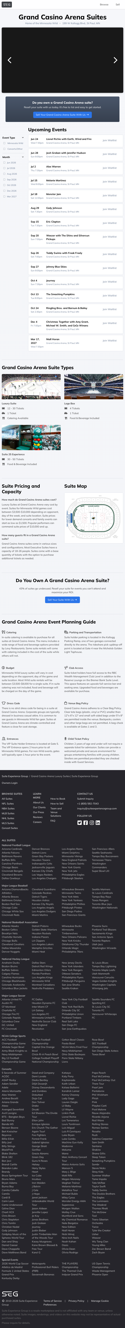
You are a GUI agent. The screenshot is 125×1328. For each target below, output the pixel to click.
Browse (104, 4)
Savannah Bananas (43, 1274)
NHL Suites (8, 818)
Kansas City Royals (43, 903)
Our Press (38, 812)
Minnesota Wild (49, 23)
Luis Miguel (68, 1127)
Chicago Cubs (9, 907)
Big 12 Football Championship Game (14, 1059)
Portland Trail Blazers (104, 929)
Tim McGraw (99, 1212)
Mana (65, 1153)
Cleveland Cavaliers (13, 944)
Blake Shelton (9, 1153)
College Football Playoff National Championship (45, 1059)
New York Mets (70, 896)
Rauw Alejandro (101, 1113)
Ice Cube (37, 1175)
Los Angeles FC (40, 1013)
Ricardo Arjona (100, 1116)
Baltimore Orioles (11, 900)
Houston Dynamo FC (43, 1003)
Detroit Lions (39, 852)
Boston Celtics (10, 929)
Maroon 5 (67, 1168)
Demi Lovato (39, 1076)
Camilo (6, 1193)
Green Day (38, 1157)
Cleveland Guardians (44, 889)
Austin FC (7, 1003)
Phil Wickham (100, 1094)
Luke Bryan (68, 1135)
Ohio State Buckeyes (73, 1054)
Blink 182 (7, 1157)
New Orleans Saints (73, 863)
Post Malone (99, 1109)
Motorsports (38, 1263)
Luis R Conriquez (71, 1131)
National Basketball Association (20, 922)
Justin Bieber (39, 1230)
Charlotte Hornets (12, 936)
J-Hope (36, 1193)
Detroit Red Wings (42, 966)
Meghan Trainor (71, 1182)
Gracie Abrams (40, 1153)
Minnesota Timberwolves (70, 931)
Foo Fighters (39, 1135)
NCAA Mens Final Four (74, 1047)
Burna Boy (8, 1186)
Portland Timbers (71, 1017)
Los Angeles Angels (43, 907)
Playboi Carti (99, 1105)
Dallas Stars (38, 962)
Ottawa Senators (71, 973)
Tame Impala (99, 1179)
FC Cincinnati (9, 1028)
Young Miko (98, 1245)
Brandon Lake (10, 1168)
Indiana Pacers (40, 936)
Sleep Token (99, 1157)
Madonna (67, 1146)
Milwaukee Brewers (73, 889)
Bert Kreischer (9, 1131)
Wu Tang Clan (100, 1241)
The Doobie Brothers (103, 1193)
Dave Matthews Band (14, 1252)
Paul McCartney (101, 1076)
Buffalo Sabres (10, 969)
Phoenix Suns (99, 925)
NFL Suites (8, 803)
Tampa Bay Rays (101, 896)
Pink (94, 1101)
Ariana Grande (10, 1101)
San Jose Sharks (71, 984)
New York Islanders (72, 966)
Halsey (36, 1164)
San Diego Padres (72, 911)
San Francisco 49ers (103, 848)
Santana (97, 1146)
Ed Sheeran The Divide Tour (44, 1114)
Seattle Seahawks (102, 852)
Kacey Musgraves (42, 1241)
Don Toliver (38, 1101)
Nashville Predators (43, 988)
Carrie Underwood (12, 1204)
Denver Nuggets (11, 951)
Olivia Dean (68, 1248)
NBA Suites (8, 808)
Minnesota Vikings (72, 856)
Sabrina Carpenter (102, 1138)
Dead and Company (43, 1072)
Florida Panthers (41, 973)
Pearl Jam (97, 1087)
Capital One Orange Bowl (43, 1048)
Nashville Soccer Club (44, 1021)
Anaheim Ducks (11, 962)
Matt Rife (67, 1175)
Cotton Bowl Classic (73, 1039)
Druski (35, 1109)
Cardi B (6, 1197)
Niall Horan (68, 1230)
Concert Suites (10, 828)
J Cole (35, 1190)
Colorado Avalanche (13, 984)
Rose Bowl (98, 1039)
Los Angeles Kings (42, 977)
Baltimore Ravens (12, 856)
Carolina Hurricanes (13, 977)
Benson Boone (10, 1127)
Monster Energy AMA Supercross (74, 1203)
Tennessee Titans (101, 859)
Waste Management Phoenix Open (103, 1272)
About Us (38, 802)
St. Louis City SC (101, 1006)
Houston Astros (40, 900)
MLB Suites (8, 813)
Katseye (66, 1072)
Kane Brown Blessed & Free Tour (44, 1247)
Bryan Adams (9, 1182)
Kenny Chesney (70, 1094)
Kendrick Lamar (70, 1091)
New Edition (69, 1226)
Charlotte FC (9, 1010)
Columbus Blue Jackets (14, 988)
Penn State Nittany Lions (72, 1059)
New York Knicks (71, 940)
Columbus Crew (11, 1021)
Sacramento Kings (102, 933)
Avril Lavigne (9, 1113)
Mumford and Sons (72, 1215)
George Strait (39, 1146)
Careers (37, 822)
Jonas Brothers (40, 1219)
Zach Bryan (98, 1252)
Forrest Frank (39, 1138)
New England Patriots (74, 859)
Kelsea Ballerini (70, 1087)
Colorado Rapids (11, 1017)
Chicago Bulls (9, 940)
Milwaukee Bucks (72, 925)
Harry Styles (38, 1168)
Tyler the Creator (101, 1230)
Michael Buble (70, 1193)
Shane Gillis (98, 1153)
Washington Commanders (99, 865)
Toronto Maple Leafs (103, 969)
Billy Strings (8, 1146)
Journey (36, 1226)
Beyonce (6, 1135)
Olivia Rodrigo (70, 1252)
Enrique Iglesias (41, 1123)
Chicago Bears (10, 867)
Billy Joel (7, 1142)
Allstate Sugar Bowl (13, 1047)
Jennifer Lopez (40, 1212)
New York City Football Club (75, 1001)
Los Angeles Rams (72, 848)
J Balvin (36, 1186)
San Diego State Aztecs (105, 1050)
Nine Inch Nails (70, 1237)
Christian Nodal (10, 1226)
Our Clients (39, 807)
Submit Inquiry (85, 798)
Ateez (5, 1105)
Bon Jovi (6, 1160)
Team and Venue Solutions (56, 812)
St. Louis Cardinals (102, 892)
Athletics (7, 892)
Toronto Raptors (101, 940)
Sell (118, 4)
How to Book (57, 798)
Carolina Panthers (12, 863)
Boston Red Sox (11, 903)
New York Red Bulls (73, 1006)
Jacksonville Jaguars (43, 867)
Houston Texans (41, 859)
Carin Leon (8, 1201)
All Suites (7, 798)
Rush (95, 1135)
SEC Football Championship (100, 1045)
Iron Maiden (38, 1182)
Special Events (10, 1259)
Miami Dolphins (71, 852)
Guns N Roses (40, 1160)
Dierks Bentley (40, 1079)
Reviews (37, 817)
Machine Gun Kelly (72, 1142)
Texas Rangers (100, 900)
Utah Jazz (97, 944)
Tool (94, 1215)
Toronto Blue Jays (102, 903)
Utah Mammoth (101, 973)
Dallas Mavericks (11, 947)
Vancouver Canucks (103, 977)
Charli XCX (8, 1212)
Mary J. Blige (69, 1171)
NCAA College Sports (14, 1035)
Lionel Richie (69, 1116)
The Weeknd (99, 1204)
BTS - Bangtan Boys (13, 1116)
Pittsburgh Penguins (73, 981)
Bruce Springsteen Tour (15, 1175)
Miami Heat (38, 951)
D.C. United (8, 1025)
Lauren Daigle (70, 1101)
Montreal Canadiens (43, 984)
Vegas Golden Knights (104, 981)
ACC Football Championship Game (14, 1041)
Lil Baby (66, 1105)
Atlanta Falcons (11, 852)
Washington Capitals (104, 984)
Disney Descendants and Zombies (43, 1089)
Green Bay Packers (42, 856)
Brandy (6, 1171)
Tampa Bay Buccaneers (105, 856)
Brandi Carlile (9, 1164)
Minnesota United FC (44, 1017)
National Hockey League (15, 958)
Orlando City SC (71, 1010)
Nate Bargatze (70, 1223)
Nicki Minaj (68, 1234)
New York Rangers (72, 969)
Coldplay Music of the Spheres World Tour (14, 1235)
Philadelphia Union (73, 1013)
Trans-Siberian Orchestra (100, 1221)
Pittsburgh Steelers (72, 878)
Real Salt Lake (70, 1021)
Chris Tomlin (9, 1223)
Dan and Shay (10, 1241)
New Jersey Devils (72, 962)
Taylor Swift (98, 1186)
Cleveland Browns (12, 874)
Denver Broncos (41, 848)
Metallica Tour (70, 1190)
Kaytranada (68, 1079)
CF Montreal (8, 1006)
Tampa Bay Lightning (104, 966)
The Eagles (98, 1197)
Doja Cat (37, 1098)
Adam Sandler (10, 1083)
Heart (35, 1171)
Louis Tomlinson (71, 1123)
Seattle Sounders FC (103, 999)
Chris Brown (9, 1215)
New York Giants (71, 867)
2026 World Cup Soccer (15, 1263)
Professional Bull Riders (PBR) (45, 1269)
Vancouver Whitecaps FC (104, 1015)
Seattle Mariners (101, 889)
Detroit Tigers (39, 896)
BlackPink (7, 1149)
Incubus (36, 1179)
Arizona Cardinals (12, 848)
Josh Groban (39, 1223)
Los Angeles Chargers (44, 878)
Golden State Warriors (44, 929)
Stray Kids (97, 1171)
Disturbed (37, 1094)
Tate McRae (98, 1182)
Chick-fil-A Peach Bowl (45, 1054)
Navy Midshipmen (72, 1050)
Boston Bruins (10, 966)
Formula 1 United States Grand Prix (15, 1272)
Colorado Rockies (41, 892)
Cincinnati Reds (10, 914)
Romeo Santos (100, 1127)
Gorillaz (36, 1149)
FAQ (52, 820)
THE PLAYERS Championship (70, 1265)
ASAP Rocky (9, 1079)
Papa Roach (99, 1072)
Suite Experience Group (15, 776)
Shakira (96, 1149)
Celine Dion (8, 1208)
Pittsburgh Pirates (72, 907)
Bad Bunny (8, 1120)
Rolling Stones (100, 1123)
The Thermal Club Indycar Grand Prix (72, 1272)
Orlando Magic (70, 947)
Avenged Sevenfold (13, 1109)
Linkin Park (68, 1113)
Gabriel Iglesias (40, 1142)
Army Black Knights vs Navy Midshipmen (14, 1052)
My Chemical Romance (75, 1219)
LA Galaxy (38, 1010)
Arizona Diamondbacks (15, 889)
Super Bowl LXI (100, 870)
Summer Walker (101, 1175)
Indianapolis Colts (42, 863)
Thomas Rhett (100, 1208)
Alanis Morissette (11, 1091)
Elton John (38, 1120)
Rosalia (96, 1131)
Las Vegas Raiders (42, 874)
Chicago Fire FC (10, 1013)
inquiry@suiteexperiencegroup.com (97, 808)
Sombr (95, 1164)
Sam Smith (98, 1142)
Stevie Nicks (98, 1168)
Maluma (66, 1149)
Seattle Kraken (70, 988)
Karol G (36, 1252)
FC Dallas (37, 999)
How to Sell (56, 803)
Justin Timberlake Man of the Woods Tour (44, 1235)
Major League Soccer (13, 995)
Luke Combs (69, 1138)
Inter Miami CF (40, 1006)
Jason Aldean (39, 1208)
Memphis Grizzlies (42, 947)
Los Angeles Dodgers (44, 911)
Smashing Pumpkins (103, 1160)
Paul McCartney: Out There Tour (103, 1081)
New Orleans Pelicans (74, 936)
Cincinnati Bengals (12, 870)
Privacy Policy (77, 1300)
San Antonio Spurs (102, 936)
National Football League (16, 845)
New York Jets (69, 870)
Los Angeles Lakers (43, 944)
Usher (95, 1234)
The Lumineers (100, 1201)
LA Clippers (38, 940)
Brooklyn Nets (10, 933)
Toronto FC (98, 1010)
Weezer (96, 1237)
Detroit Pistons (40, 925)
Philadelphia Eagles (73, 874)
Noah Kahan (69, 1241)
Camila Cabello (10, 1190)
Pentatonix (98, 1091)
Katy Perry (68, 1076)
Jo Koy (35, 1215)
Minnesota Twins (71, 892)
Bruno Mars (8, 1179)
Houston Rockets (41, 933)
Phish (95, 1098)
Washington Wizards (104, 947)
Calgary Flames (10, 973)
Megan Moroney (71, 1179)
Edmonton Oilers (41, 969)
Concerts (6, 1069)
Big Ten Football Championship (41, 1041)
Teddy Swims (99, 1190)
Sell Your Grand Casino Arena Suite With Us (62, 114)
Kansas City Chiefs (42, 870)
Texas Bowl (98, 1054)
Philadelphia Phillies (73, 903)
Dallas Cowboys (11, 878)
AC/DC (5, 1076)
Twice (95, 1226)
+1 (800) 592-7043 (88, 803)
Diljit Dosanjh (39, 1083)
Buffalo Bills (8, 859)
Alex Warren (9, 1094)
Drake (35, 1105)
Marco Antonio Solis (73, 1164)
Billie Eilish (8, 1138)
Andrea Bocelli (10, 1098)
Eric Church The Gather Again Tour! (45, 1129)
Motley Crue (68, 1212)
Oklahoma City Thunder (75, 944)
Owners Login (10, 782)
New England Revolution (39, 1026)
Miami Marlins (40, 914)
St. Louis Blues (100, 962)
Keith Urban (68, 1083)
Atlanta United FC (12, 999)
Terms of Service (52, 1300)
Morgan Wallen (70, 1208)
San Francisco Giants (73, 914)
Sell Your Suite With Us (62, 599)
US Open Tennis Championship (101, 1265)
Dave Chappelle (11, 1248)
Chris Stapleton (10, 1219)
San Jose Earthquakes (74, 1028)
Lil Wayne (67, 1109)
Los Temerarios (70, 1120)
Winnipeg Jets (100, 988)
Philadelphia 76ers (72, 951)
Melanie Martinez (71, 1186)
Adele (5, 1087)
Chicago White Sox (13, 911)
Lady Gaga (68, 1098)
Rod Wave (98, 1120)
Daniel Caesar (10, 1245)
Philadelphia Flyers (72, 977)
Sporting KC (98, 1003)
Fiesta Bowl (68, 1043)
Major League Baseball (15, 885)
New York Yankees (72, 900)
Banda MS (8, 1123)
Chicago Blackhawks (13, 981)
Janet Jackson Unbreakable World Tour (43, 1201)
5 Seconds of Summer (14, 1072)
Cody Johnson (9, 1230)
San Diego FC (69, 1025)
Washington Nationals (105, 907)
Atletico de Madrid (12, 1267)
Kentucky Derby (11, 1278)
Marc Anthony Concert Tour (74, 1158)
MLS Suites (8, 823)
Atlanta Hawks (10, 925)
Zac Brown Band (101, 1248)
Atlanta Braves (10, 896)
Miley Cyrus (68, 1197)
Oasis (65, 1245)
